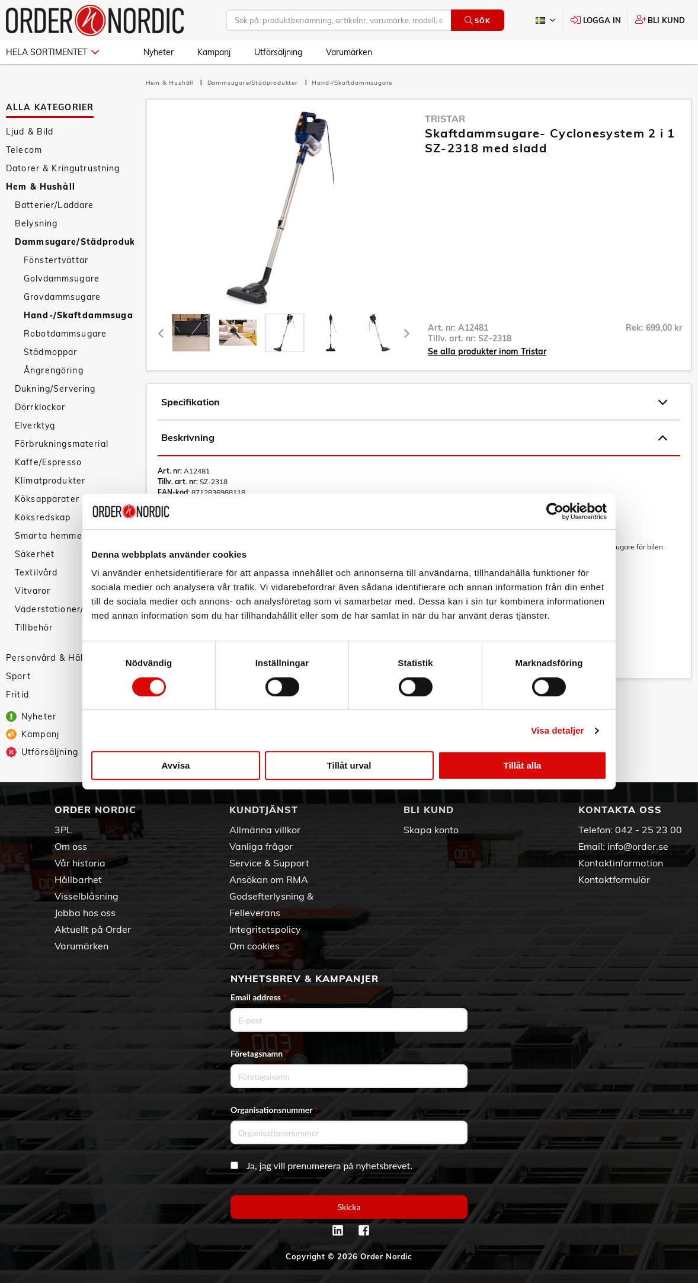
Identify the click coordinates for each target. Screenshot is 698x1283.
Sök (477, 20)
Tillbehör (34, 627)
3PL (63, 830)
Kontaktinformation (620, 863)
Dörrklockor (40, 407)
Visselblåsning (87, 896)
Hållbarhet (78, 879)
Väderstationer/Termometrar (74, 609)
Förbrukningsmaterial (61, 444)
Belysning (36, 223)
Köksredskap (43, 517)
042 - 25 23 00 (648, 830)
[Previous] (162, 332)
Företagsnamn (259, 1053)
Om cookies (254, 946)
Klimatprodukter (50, 480)
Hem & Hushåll (40, 186)
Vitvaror (32, 590)
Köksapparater (47, 499)
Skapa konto (431, 830)
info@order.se (637, 846)
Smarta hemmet (50, 535)
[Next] (407, 332)
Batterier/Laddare (54, 205)
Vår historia (80, 863)
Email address (258, 997)
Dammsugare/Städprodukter (74, 241)
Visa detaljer (557, 730)
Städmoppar (50, 352)
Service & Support (269, 863)
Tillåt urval (349, 765)
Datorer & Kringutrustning (63, 168)
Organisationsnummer (274, 1110)
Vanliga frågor (261, 846)
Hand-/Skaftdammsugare (79, 315)
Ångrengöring (54, 370)
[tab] (191, 332)
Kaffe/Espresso (48, 462)
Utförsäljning (278, 52)
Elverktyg (35, 425)
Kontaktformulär (614, 879)
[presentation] (284, 332)
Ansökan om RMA (268, 879)
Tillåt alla (523, 765)
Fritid (17, 694)
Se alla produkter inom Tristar (487, 351)
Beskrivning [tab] (414, 438)
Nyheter (158, 52)
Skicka (349, 1207)
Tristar (445, 118)
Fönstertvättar (56, 260)
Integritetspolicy (265, 929)
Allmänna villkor (264, 830)
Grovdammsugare (62, 297)
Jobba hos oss (85, 913)
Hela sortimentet (52, 52)
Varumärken (349, 52)
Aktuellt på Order (93, 929)
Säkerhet (35, 554)
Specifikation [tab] (414, 402)
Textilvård (36, 572)
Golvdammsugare (62, 278)
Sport (18, 676)
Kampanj (213, 52)
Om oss (71, 846)
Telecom (24, 150)
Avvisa (176, 765)
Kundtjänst (263, 809)
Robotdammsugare (65, 333)
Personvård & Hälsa (50, 657)
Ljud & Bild (30, 131)
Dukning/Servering (55, 388)
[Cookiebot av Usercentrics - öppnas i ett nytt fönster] (555, 511)
